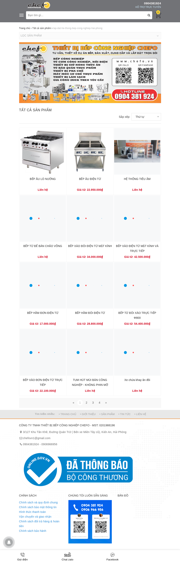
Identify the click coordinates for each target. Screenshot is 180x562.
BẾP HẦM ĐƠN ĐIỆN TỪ (42, 312)
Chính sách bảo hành (32, 530)
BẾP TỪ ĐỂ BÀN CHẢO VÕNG (42, 246)
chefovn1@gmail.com (36, 438)
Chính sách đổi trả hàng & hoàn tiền (39, 524)
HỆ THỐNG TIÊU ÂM (137, 178)
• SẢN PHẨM (107, 414)
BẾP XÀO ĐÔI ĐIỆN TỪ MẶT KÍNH (90, 246)
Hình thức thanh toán (32, 511)
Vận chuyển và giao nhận (35, 516)
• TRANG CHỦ (67, 414)
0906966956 (49, 444)
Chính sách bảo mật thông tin (38, 507)
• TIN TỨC (124, 414)
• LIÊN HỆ (140, 414)
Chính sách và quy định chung (38, 502)
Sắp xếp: (124, 116)
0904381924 (152, 3)
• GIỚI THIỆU (88, 414)
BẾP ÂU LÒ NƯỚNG (43, 178)
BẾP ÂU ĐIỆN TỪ (90, 178)
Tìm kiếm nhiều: (45, 413)
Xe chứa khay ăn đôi (137, 380)
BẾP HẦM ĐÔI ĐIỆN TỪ (90, 312)
